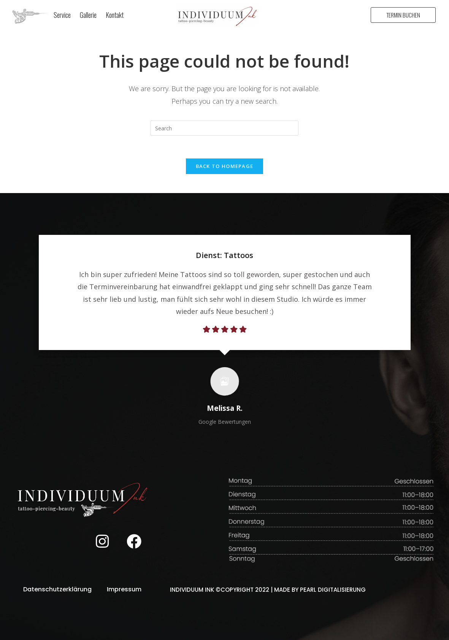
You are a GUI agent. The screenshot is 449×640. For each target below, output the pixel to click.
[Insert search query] (224, 128)
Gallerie (88, 15)
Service (62, 15)
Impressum (124, 589)
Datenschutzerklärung (57, 589)
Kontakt (115, 15)
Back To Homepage (225, 166)
